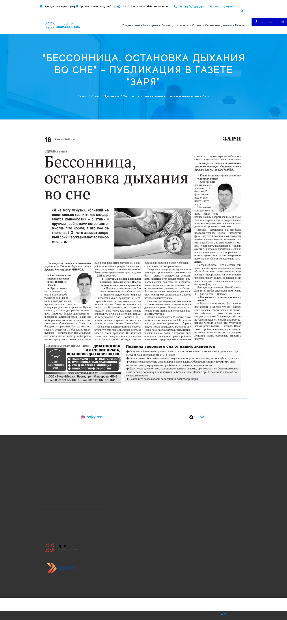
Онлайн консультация (218, 25)
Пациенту (167, 25)
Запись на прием (269, 22)
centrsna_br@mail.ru (225, 6)
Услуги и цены (131, 25)
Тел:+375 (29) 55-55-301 (192, 6)
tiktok (196, 417)
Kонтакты (182, 25)
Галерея (240, 25)
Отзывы (196, 25)
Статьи (95, 96)
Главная (82, 96)
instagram (92, 417)
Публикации (111, 96)
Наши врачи (150, 25)
